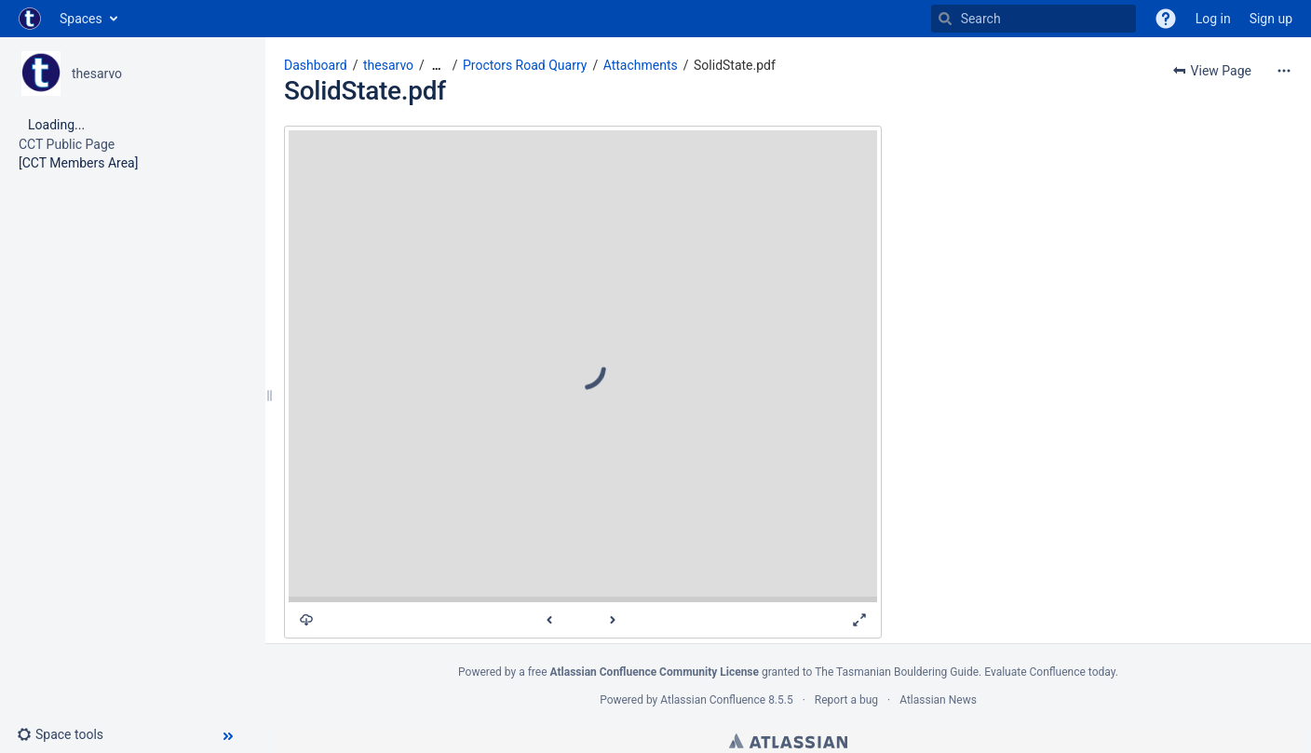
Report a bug (846, 699)
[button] (1165, 18)
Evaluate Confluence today (1049, 672)
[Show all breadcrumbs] (436, 66)
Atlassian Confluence (712, 699)
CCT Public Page (67, 144)
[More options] (1284, 71)
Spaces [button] (81, 18)
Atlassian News (938, 699)
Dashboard (315, 65)
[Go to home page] (29, 18)
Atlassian (788, 741)
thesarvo (97, 73)
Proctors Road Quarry (525, 65)
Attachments (640, 65)
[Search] (945, 18)
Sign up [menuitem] (1271, 18)
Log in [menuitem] (1213, 18)
